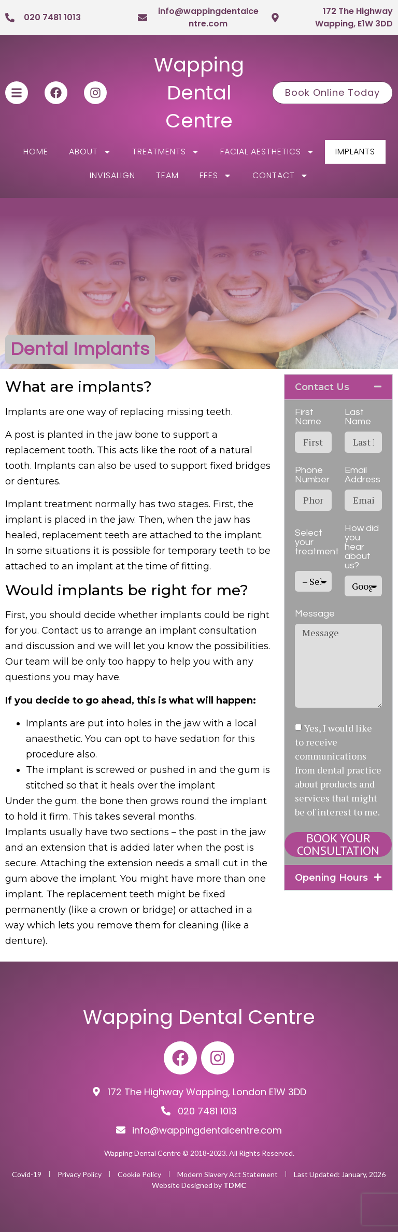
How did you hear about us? (362, 547)
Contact (280, 175)
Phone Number (312, 475)
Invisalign (112, 175)
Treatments (166, 151)
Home (35, 151)
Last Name (358, 417)
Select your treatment (317, 542)
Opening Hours (331, 877)
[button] (338, 387)
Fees (216, 175)
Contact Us (322, 387)
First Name (308, 417)
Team (167, 175)
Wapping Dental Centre (199, 92)
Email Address (362, 475)
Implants (355, 151)
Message (315, 614)
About (90, 151)
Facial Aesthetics (267, 151)
